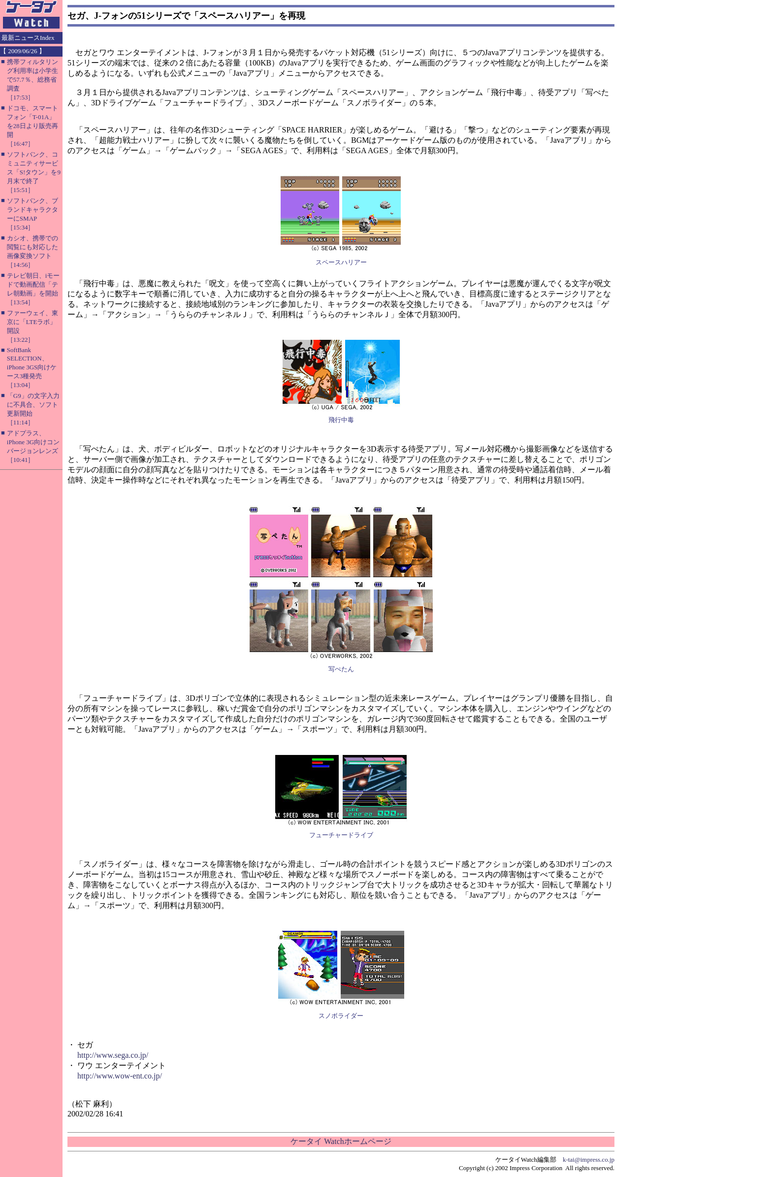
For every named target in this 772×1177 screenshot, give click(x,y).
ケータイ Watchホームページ (340, 1141)
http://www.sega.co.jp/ (112, 1055)
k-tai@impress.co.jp (588, 1159)
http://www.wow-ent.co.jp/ (119, 1076)
